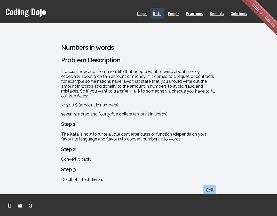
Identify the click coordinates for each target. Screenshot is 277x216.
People (173, 13)
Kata (157, 13)
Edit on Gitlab (264, 15)
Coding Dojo (25, 11)
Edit (209, 190)
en (20, 205)
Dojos (142, 13)
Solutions (239, 13)
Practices (194, 13)
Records (217, 13)
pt (30, 205)
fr (9, 205)
